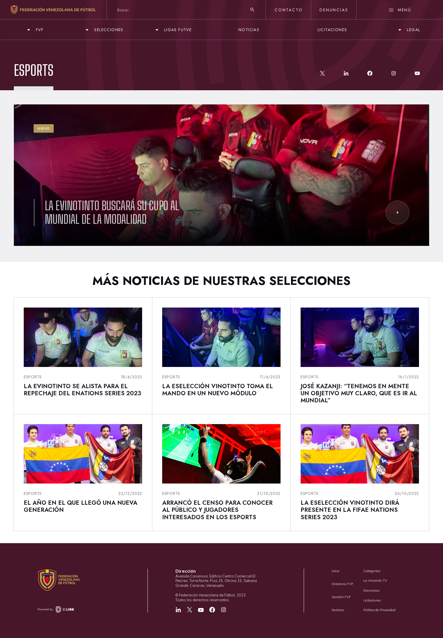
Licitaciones (372, 600)
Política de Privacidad (379, 610)
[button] (34, 30)
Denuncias (371, 590)
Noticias (338, 610)
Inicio (336, 571)
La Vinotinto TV (375, 580)
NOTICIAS (248, 30)
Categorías (372, 571)
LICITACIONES (332, 30)
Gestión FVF (341, 597)
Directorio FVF (342, 584)
